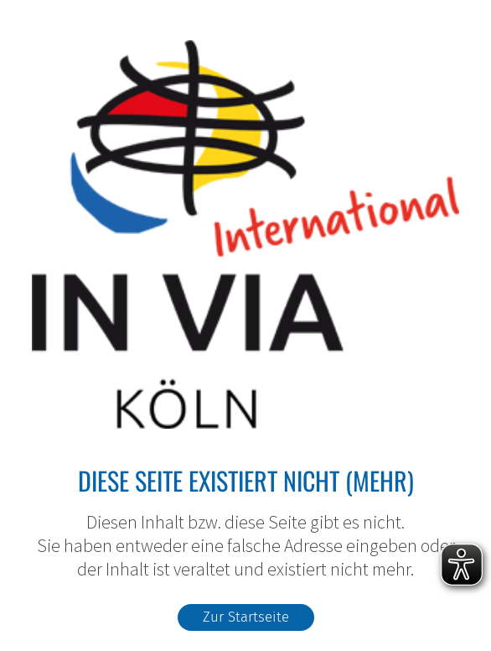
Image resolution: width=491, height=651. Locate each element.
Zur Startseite (246, 616)
